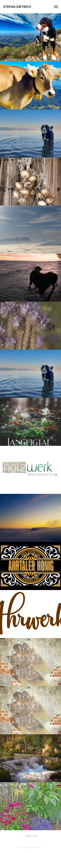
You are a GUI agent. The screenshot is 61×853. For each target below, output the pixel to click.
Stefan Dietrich (17, 6)
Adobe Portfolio (36, 847)
